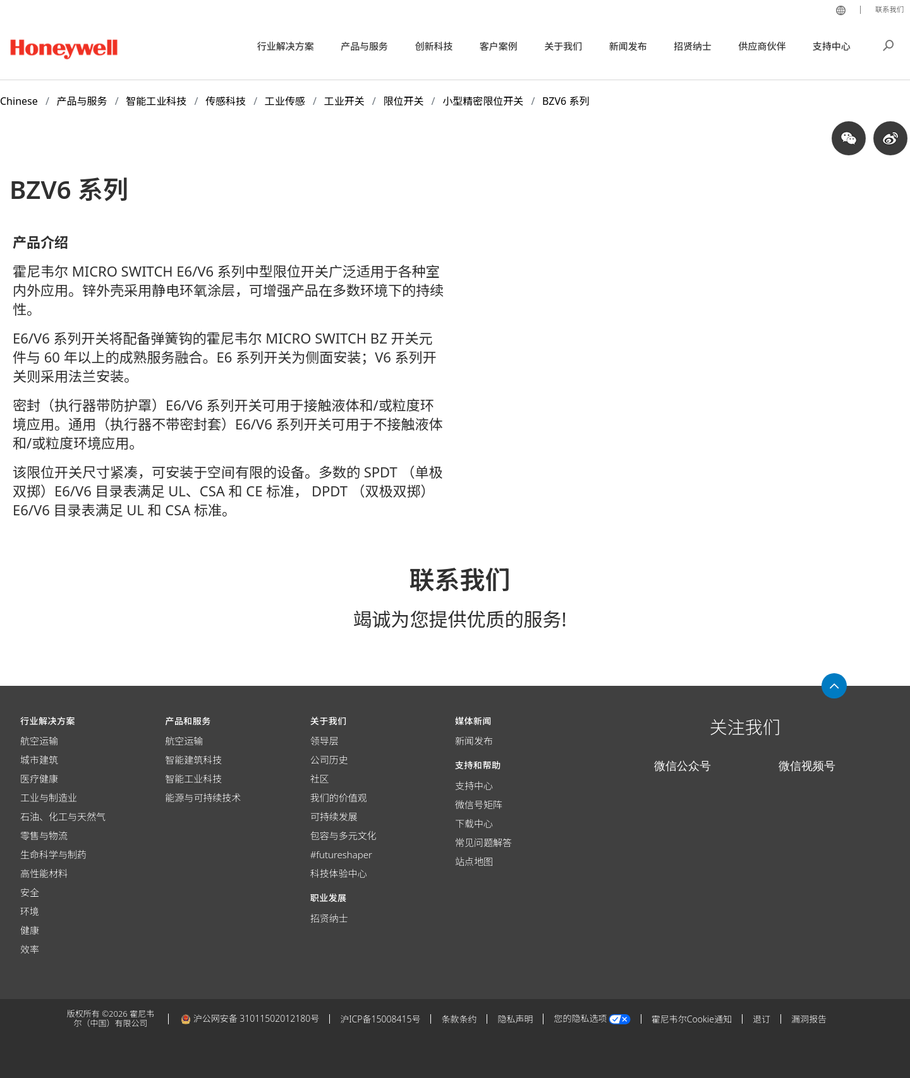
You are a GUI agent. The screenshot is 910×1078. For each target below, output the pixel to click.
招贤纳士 (329, 918)
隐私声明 (515, 1019)
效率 (29, 949)
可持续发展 (334, 816)
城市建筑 (39, 759)
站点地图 (474, 861)
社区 (319, 778)
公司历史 (329, 759)
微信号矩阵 (478, 804)
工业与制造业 (48, 797)
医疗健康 (39, 778)
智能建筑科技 (193, 759)
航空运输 (39, 740)
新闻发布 (474, 740)
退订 (761, 1019)
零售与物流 (44, 835)
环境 (29, 911)
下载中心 (474, 823)
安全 (29, 892)
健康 (29, 930)
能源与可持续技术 (203, 797)
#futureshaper (341, 854)
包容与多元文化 (343, 835)
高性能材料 (44, 873)
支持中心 (474, 785)
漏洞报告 (809, 1019)
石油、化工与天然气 (63, 816)
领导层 (324, 740)
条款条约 (458, 1019)
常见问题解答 (483, 842)
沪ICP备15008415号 (380, 1019)
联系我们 (887, 9)
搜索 (888, 44)
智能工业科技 (193, 778)
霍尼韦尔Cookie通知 (692, 1019)
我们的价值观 (338, 797)
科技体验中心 (338, 873)
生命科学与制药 (53, 854)
